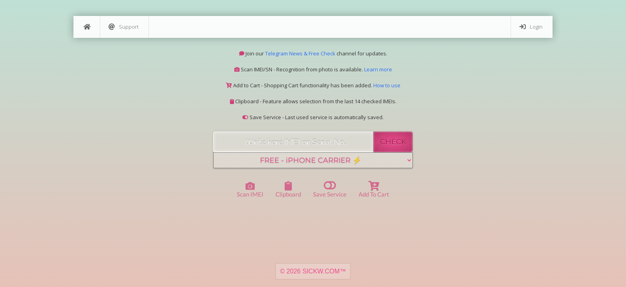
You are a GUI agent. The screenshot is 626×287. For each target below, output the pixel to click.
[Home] (86, 27)
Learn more (378, 69)
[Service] (313, 160)
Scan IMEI (250, 190)
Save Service (330, 189)
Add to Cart (374, 189)
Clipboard (288, 189)
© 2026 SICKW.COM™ (313, 271)
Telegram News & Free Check (300, 53)
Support (124, 27)
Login (531, 27)
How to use (386, 85)
